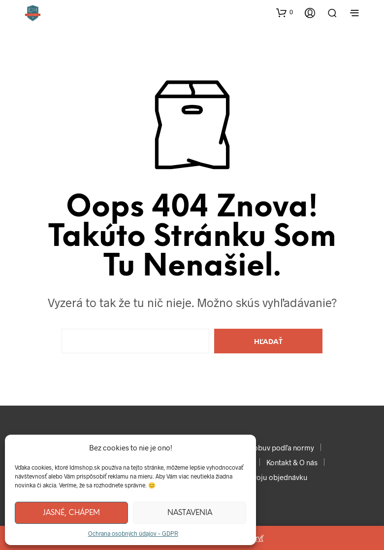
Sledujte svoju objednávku (264, 477)
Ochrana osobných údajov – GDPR (133, 533)
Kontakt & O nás (292, 462)
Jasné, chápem (71, 513)
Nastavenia (189, 513)
